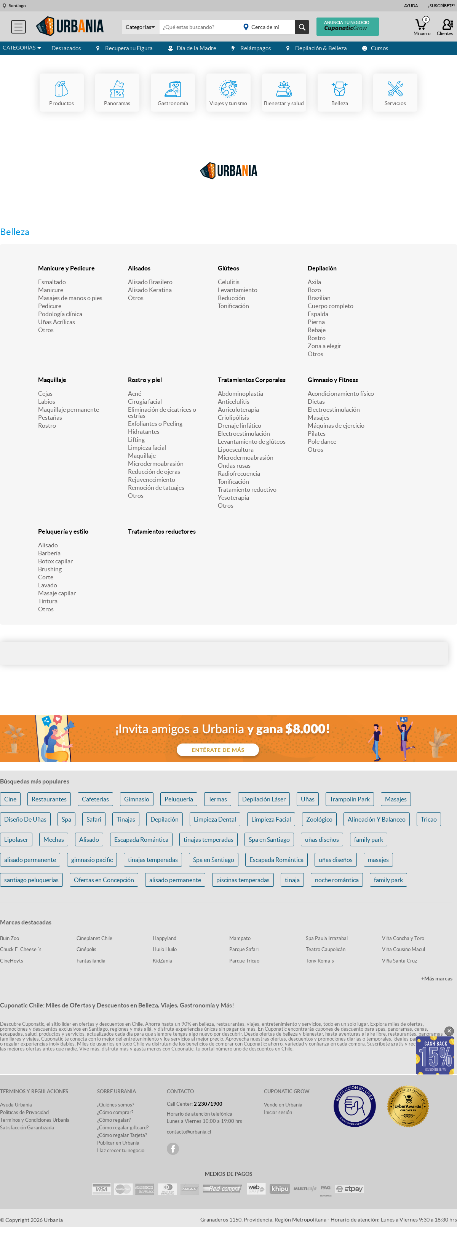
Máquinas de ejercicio (336, 425)
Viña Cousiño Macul (403, 949)
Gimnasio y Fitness (333, 379)
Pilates (317, 433)
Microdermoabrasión (156, 463)
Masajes (318, 417)
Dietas (316, 401)
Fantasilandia (91, 961)
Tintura (48, 601)
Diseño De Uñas (25, 819)
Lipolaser (16, 839)
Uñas (308, 799)
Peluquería (179, 799)
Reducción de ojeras (154, 471)
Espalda (318, 313)
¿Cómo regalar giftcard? (123, 1127)
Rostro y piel (145, 379)
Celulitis (229, 281)
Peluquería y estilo (63, 531)
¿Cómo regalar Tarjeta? (122, 1135)
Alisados (139, 268)
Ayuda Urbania (16, 1105)
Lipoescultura (236, 449)
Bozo (314, 289)
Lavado (47, 585)
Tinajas (126, 819)
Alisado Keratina (150, 289)
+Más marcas (436, 978)
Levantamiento (237, 289)
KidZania (162, 961)
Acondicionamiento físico (341, 393)
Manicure (50, 289)
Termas (217, 799)
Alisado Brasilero (150, 281)
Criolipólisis (233, 417)
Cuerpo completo (330, 305)
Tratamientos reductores (162, 531)
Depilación (322, 268)
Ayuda (411, 5)
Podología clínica (60, 313)
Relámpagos (251, 48)
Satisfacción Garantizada (27, 1127)
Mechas (53, 839)
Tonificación (233, 305)
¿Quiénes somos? (115, 1105)
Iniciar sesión (278, 1112)
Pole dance (322, 441)
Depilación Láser (264, 799)
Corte (45, 577)
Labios (46, 401)
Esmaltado (52, 281)
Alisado (48, 545)
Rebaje (317, 329)
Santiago (17, 5)
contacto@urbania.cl (189, 1132)
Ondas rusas (234, 465)
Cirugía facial (145, 401)
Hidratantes (144, 431)
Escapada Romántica (141, 839)
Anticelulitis (233, 401)
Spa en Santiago (269, 839)
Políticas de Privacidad (24, 1112)
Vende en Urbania (283, 1105)
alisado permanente (30, 859)
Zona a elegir (324, 345)
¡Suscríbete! (441, 5)
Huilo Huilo (165, 949)
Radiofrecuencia (239, 473)
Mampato (240, 938)
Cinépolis (86, 949)
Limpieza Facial (271, 819)
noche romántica (337, 879)
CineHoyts (11, 961)
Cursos (375, 48)
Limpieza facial (147, 447)
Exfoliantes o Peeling (155, 423)
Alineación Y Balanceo (377, 819)
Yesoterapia (233, 497)
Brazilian (319, 297)
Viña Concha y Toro (403, 938)
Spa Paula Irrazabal (327, 938)
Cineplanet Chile (94, 938)
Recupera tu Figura (124, 48)
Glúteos (228, 268)
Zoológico (319, 819)
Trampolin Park (350, 799)
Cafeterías (95, 799)
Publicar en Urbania (118, 1143)
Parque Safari (244, 949)
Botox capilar (55, 561)
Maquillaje (52, 379)
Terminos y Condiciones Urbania (35, 1120)
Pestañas (50, 417)
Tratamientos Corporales (252, 379)
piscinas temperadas (243, 879)
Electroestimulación (244, 433)
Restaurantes (49, 799)
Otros (46, 329)
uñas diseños (322, 839)
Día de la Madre (192, 48)
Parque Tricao (244, 961)
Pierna (316, 321)
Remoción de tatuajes (156, 487)
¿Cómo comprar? (115, 1112)
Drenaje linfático (239, 425)
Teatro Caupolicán (325, 949)
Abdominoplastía (240, 393)
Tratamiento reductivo (247, 489)
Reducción (231, 297)
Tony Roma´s (320, 961)
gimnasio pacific (92, 859)
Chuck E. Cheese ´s (21, 949)
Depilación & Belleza (316, 48)
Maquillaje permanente (68, 409)
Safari (93, 819)
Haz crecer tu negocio (120, 1150)
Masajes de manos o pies (70, 297)
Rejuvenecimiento (151, 479)
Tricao (429, 819)
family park (368, 839)
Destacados (66, 48)
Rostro (317, 337)
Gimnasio (136, 799)
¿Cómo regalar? (114, 1120)
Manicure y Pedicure (66, 268)
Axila (314, 281)
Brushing (50, 569)
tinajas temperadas (208, 839)
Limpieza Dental (215, 819)
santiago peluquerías (31, 879)
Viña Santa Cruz (399, 961)
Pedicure (49, 305)
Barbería (49, 553)
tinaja (292, 879)
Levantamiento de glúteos (252, 441)
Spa (66, 819)
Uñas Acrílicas (56, 321)
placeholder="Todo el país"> (274, 27)
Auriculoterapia (238, 409)
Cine (10, 799)
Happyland (164, 938)
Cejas (45, 393)
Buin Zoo (9, 938)
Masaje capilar (57, 593)
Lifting (136, 439)
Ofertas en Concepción (104, 879)
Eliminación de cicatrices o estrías (162, 412)
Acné (134, 393)
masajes (378, 859)
